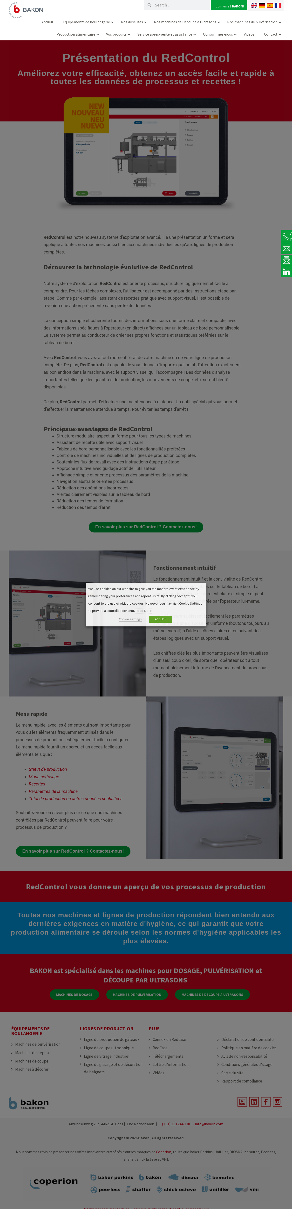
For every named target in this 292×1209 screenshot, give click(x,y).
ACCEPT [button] (160, 619)
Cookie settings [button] (130, 619)
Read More (144, 611)
